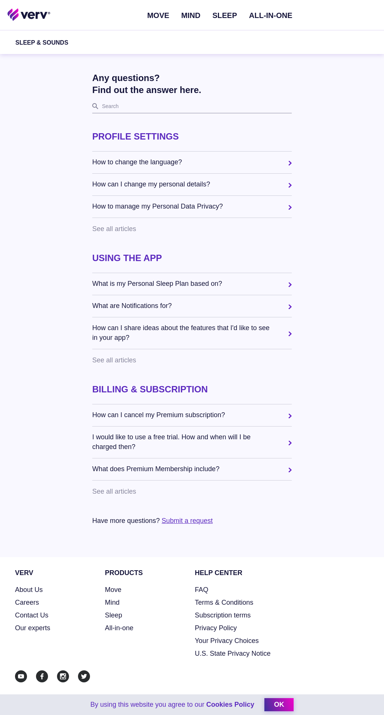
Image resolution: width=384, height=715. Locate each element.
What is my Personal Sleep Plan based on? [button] (157, 283)
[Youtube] (21, 676)
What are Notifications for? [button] (132, 305)
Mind (190, 15)
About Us (29, 589)
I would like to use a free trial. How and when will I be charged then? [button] (171, 442)
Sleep (224, 15)
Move (158, 15)
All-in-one (119, 628)
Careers (27, 602)
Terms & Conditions (224, 602)
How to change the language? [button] (137, 162)
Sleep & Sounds (41, 42)
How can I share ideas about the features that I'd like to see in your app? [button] (181, 332)
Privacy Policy (216, 628)
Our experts (32, 628)
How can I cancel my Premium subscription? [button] (158, 415)
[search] (192, 106)
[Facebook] (42, 676)
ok (279, 704)
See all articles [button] (114, 229)
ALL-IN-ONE (270, 15)
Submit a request (187, 520)
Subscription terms (223, 615)
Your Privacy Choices (227, 640)
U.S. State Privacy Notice (233, 653)
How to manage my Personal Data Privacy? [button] (157, 206)
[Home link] (29, 14)
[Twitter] (84, 676)
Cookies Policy (230, 704)
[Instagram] (63, 676)
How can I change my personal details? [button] (151, 184)
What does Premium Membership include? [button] (155, 469)
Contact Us (31, 615)
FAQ (201, 589)
